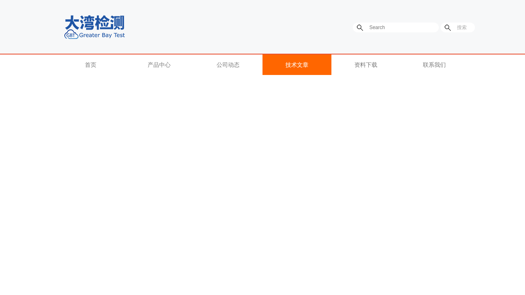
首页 (90, 64)
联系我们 (434, 64)
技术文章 (296, 64)
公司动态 (228, 64)
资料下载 (365, 64)
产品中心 (159, 64)
